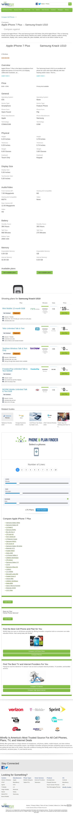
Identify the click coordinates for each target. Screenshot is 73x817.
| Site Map (63, 805)
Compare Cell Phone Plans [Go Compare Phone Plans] (37, 651)
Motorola (15, 789)
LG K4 (8, 564)
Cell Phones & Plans (7, 9)
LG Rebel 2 (9, 527)
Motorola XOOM (11, 588)
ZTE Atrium (9, 560)
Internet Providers (39, 780)
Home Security (45, 9)
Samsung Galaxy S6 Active (14, 546)
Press (47, 4)
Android (63, 780)
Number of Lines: (36, 464)
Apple (14, 780)
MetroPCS (4, 793)
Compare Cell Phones (7, 17)
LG (13, 787)
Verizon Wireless (6, 780)
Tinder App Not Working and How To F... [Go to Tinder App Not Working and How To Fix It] (64, 424)
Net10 (3, 791)
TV (33, 9)
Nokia (14, 791)
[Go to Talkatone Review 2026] (7, 417)
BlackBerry (16, 782)
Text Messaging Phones (52, 787)
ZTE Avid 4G (10, 534)
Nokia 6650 (9, 583)
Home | (28, 805)
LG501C (8, 569)
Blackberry (64, 782)
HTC (14, 784)
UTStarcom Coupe (11, 539)
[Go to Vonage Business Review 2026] (21, 417)
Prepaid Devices (50, 782)
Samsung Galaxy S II (12, 562)
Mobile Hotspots (27, 780)
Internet (38, 9)
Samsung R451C (11, 541)
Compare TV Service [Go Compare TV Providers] (36, 686)
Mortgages (60, 9)
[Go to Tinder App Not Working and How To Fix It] (63, 417)
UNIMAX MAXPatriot (12, 557)
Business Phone (18, 9)
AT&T (2, 782)
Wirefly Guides (65, 787)
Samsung (15, 793)
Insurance (53, 9)
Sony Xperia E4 (10, 536)
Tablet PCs (26, 782)
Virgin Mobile (5, 789)
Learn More (7, 602)
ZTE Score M (10, 543)
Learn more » (5, 76)
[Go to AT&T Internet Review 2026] (49, 417)
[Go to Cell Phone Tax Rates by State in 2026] (35, 417)
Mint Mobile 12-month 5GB (13, 308)
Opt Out (69, 805)
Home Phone (27, 9)
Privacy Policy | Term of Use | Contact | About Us (45, 805)
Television (36, 782)
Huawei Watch (10, 550)
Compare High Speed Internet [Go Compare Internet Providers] (36, 690)
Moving (66, 9)
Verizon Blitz (9, 578)
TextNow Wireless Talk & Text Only (14, 349)
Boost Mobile (5, 796)
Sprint (3, 784)
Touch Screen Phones (52, 784)
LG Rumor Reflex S (12, 555)
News (43, 4)
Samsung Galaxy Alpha (13, 522)
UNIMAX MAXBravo (12, 581)
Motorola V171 (10, 548)
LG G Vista (9, 590)
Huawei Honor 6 (11, 576)
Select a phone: (37, 445)
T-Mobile (3, 787)
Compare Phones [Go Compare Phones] (36, 655)
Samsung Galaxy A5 (12, 525)
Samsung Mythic (11, 529)
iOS (62, 784)
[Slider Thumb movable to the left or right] (18, 484)
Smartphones (49, 780)
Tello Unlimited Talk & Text (13, 328)
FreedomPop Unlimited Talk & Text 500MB (14, 370)
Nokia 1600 (9, 553)
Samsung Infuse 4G (12, 567)
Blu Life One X (10, 532)
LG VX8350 (9, 571)
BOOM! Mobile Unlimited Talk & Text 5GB (14, 390)
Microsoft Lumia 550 (12, 574)
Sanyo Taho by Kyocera (13, 585)
